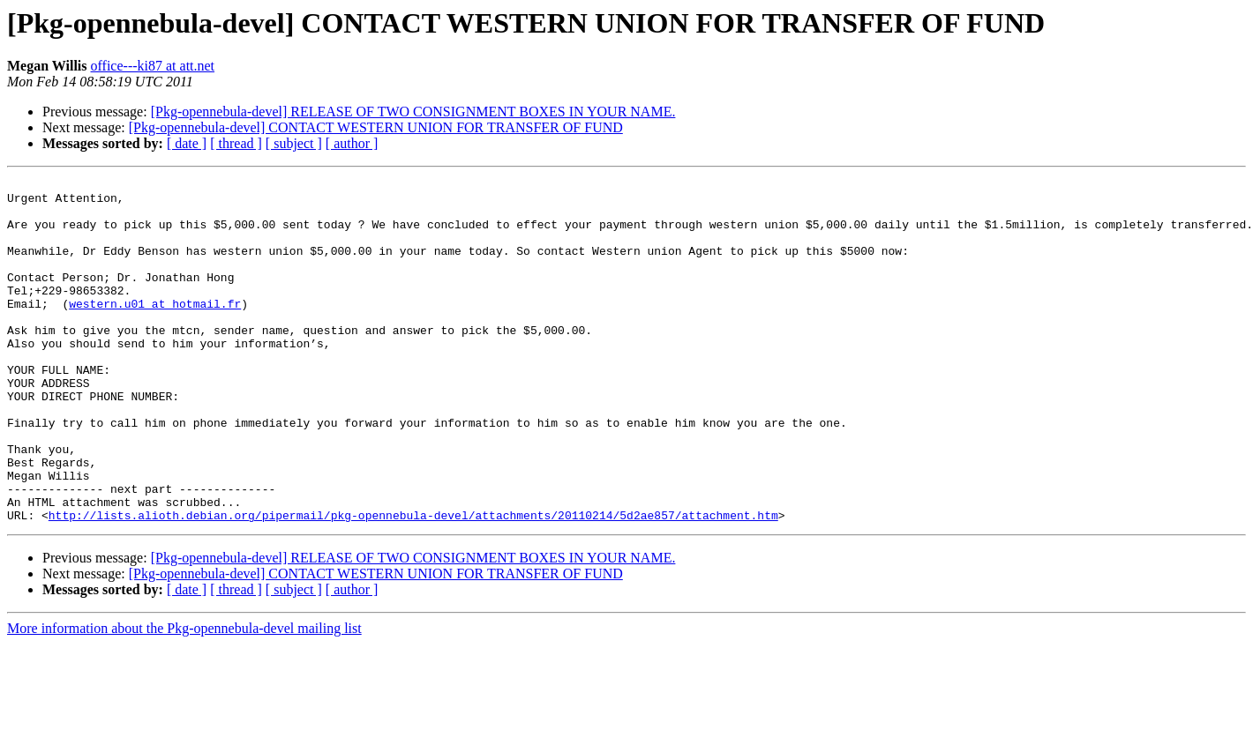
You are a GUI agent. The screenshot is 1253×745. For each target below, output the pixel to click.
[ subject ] (294, 143)
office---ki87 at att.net (153, 65)
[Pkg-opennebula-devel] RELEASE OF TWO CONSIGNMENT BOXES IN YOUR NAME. (413, 111)
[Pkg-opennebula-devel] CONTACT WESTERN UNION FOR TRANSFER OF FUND (376, 127)
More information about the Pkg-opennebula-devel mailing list (184, 696)
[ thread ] (236, 143)
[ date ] (186, 143)
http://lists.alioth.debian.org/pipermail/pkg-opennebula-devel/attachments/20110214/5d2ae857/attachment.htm (413, 584)
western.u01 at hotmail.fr (155, 330)
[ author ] (352, 143)
